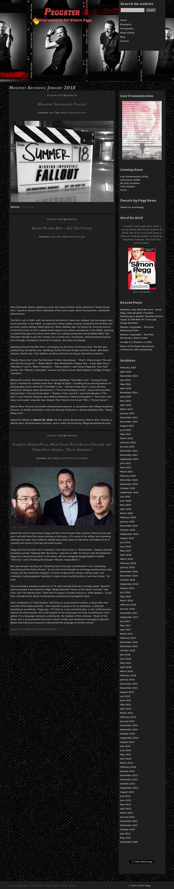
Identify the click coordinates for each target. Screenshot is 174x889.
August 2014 (127, 742)
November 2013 (129, 779)
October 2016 (127, 650)
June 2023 (125, 396)
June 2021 (125, 463)
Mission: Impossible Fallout (62, 104)
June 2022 (125, 430)
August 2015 (127, 692)
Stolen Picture (66, 458)
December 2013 (129, 775)
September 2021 (129, 459)
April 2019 (125, 555)
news (51, 112)
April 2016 (125, 667)
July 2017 (125, 621)
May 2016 (125, 663)
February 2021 (128, 476)
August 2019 (127, 538)
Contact (124, 41)
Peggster (62, 11)
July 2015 (125, 696)
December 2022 (129, 417)
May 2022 (125, 434)
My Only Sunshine (130, 183)
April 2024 (125, 388)
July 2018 (125, 592)
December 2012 (129, 821)
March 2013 (126, 813)
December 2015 (129, 684)
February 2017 (128, 638)
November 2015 (129, 688)
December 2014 (129, 725)
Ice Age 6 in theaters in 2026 (136, 342)
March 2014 (126, 763)
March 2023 (126, 409)
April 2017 (125, 629)
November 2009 (129, 842)
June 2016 (125, 659)
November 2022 (129, 421)
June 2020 (125, 501)
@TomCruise (27, 207)
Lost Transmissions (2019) (134, 176)
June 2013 (125, 800)
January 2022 (127, 446)
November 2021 (129, 455)
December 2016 (129, 642)
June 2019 (125, 546)
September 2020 (129, 492)
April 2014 (125, 758)
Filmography (127, 28)
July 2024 (125, 380)
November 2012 (129, 825)
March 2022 (126, 438)
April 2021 (125, 467)
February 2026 (128, 367)
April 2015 (125, 709)
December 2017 (129, 613)
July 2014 (125, 746)
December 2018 (129, 571)
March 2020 (126, 513)
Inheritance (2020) (130, 180)
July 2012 (125, 833)
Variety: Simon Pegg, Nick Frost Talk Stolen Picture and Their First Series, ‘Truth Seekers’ (62, 447)
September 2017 (129, 617)
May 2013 (125, 804)
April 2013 (125, 808)
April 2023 (125, 405)
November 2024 (129, 376)
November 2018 (129, 575)
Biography (125, 24)
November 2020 (129, 484)
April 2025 (125, 371)
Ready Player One (76, 236)
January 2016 (127, 679)
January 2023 (127, 413)
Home (123, 20)
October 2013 (127, 783)
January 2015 (127, 721)
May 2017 (125, 625)
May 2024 (125, 384)
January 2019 (127, 567)
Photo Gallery (127, 32)
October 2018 (127, 580)
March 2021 (126, 471)
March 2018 (126, 600)
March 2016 (126, 671)
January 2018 (127, 609)
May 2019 (125, 550)
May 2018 (125, 596)
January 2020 (127, 521)
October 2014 (127, 733)
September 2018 (129, 584)
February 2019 (128, 563)
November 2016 (129, 646)
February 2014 (128, 767)
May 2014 (125, 754)
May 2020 (125, 505)
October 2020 (127, 488)
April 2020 (125, 509)
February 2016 (128, 675)
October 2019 (127, 530)
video (59, 236)
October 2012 (127, 829)
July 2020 (125, 496)
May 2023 (125, 401)
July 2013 (125, 796)
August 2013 (127, 792)
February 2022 (128, 442)
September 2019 (129, 534)
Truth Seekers (81, 458)
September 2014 (129, 738)
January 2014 (127, 771)
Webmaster (72, 95)
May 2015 (125, 704)
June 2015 (125, 700)
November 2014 (129, 729)
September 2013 (129, 788)
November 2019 (129, 526)
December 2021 (129, 451)
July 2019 (125, 542)
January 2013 (127, 817)
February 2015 (128, 717)
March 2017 (126, 634)
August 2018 (127, 588)
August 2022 (127, 426)
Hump (123, 190)
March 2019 (126, 559)
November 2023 (129, 392)
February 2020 (128, 517)
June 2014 (125, 750)
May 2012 (125, 838)
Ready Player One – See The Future (62, 228)
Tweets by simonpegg (132, 207)
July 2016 (125, 654)
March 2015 (126, 713)
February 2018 (128, 604)
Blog (122, 37)
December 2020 (129, 480)
